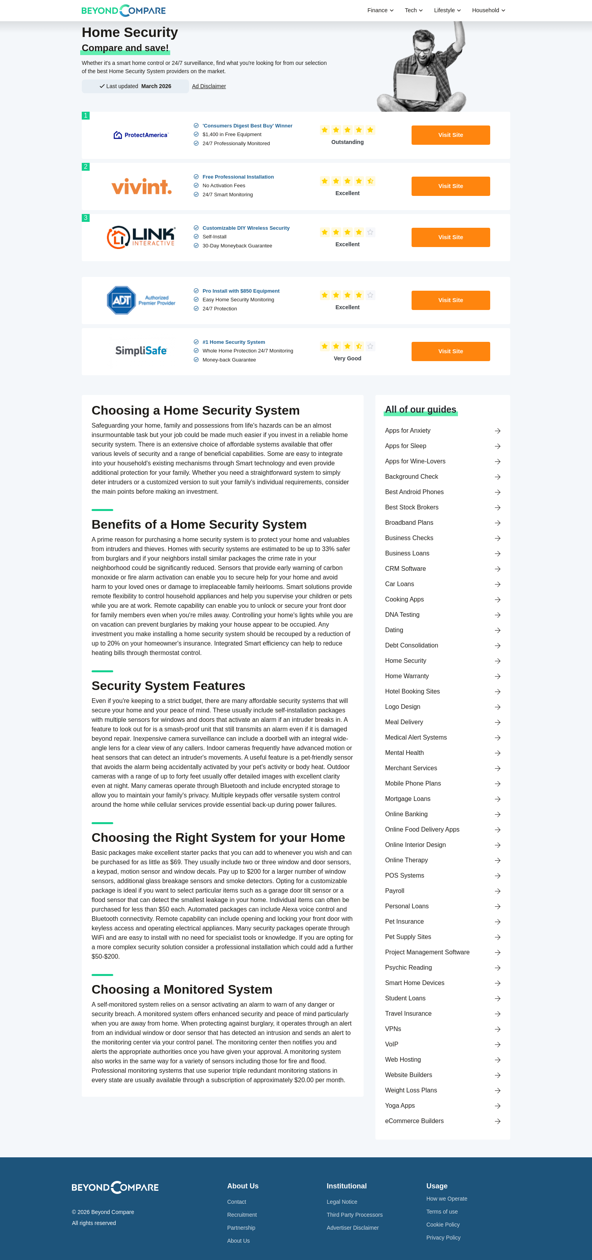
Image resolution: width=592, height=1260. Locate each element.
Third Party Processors (354, 1215)
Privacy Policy (444, 1237)
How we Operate (447, 1198)
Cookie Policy (443, 1224)
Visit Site (450, 134)
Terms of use (442, 1211)
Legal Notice (342, 1202)
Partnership (241, 1228)
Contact (236, 1202)
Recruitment (242, 1215)
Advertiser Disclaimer (353, 1228)
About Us (238, 1241)
